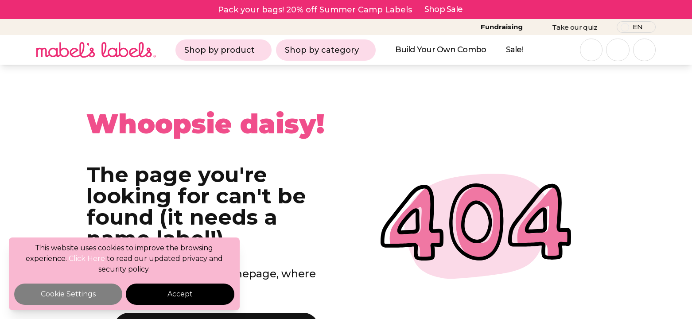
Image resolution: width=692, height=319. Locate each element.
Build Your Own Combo (440, 49)
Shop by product (223, 50)
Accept (180, 294)
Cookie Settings (68, 294)
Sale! (514, 49)
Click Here (87, 258)
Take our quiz (574, 27)
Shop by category (326, 50)
